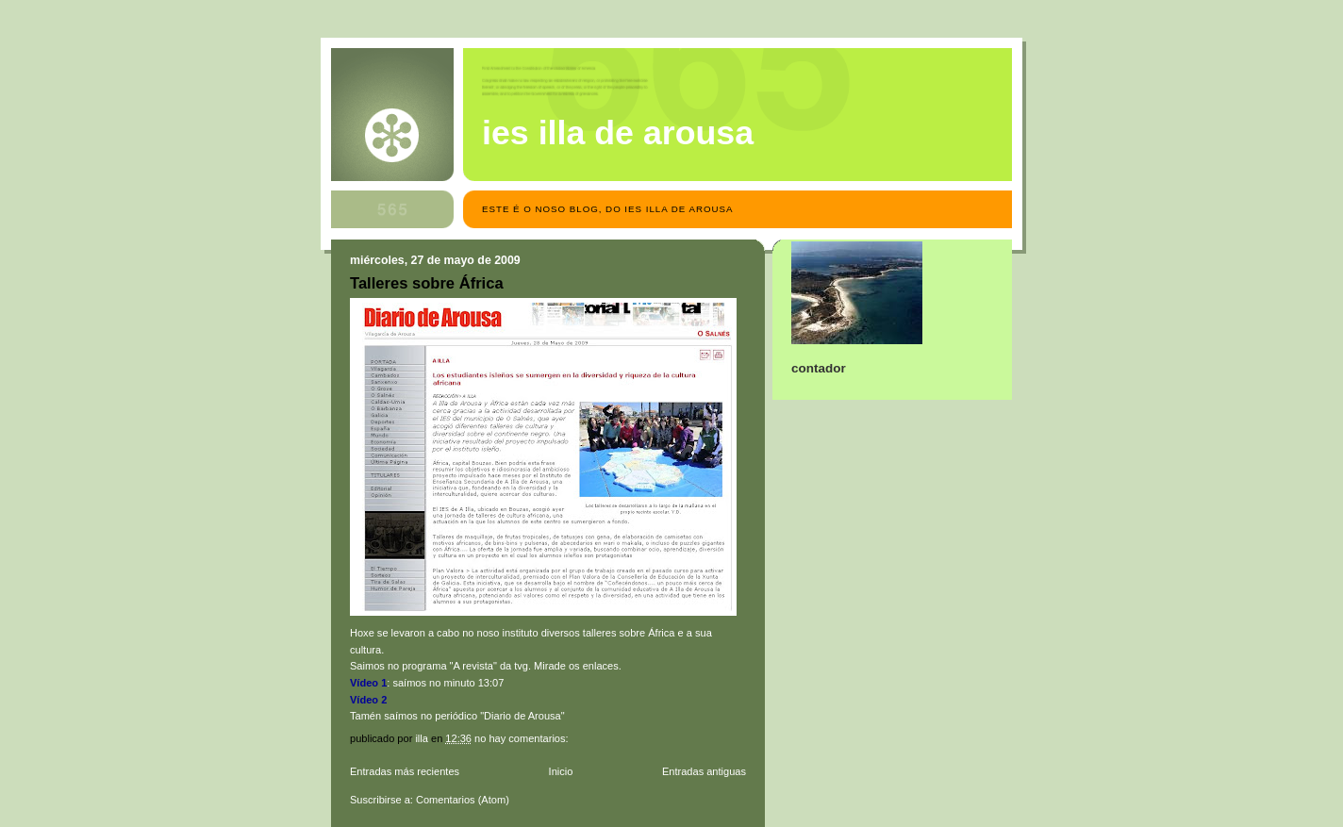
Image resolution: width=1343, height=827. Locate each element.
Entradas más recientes (404, 771)
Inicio (561, 771)
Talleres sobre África (427, 283)
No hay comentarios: (523, 738)
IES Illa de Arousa (618, 133)
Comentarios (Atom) (462, 799)
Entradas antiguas (704, 771)
